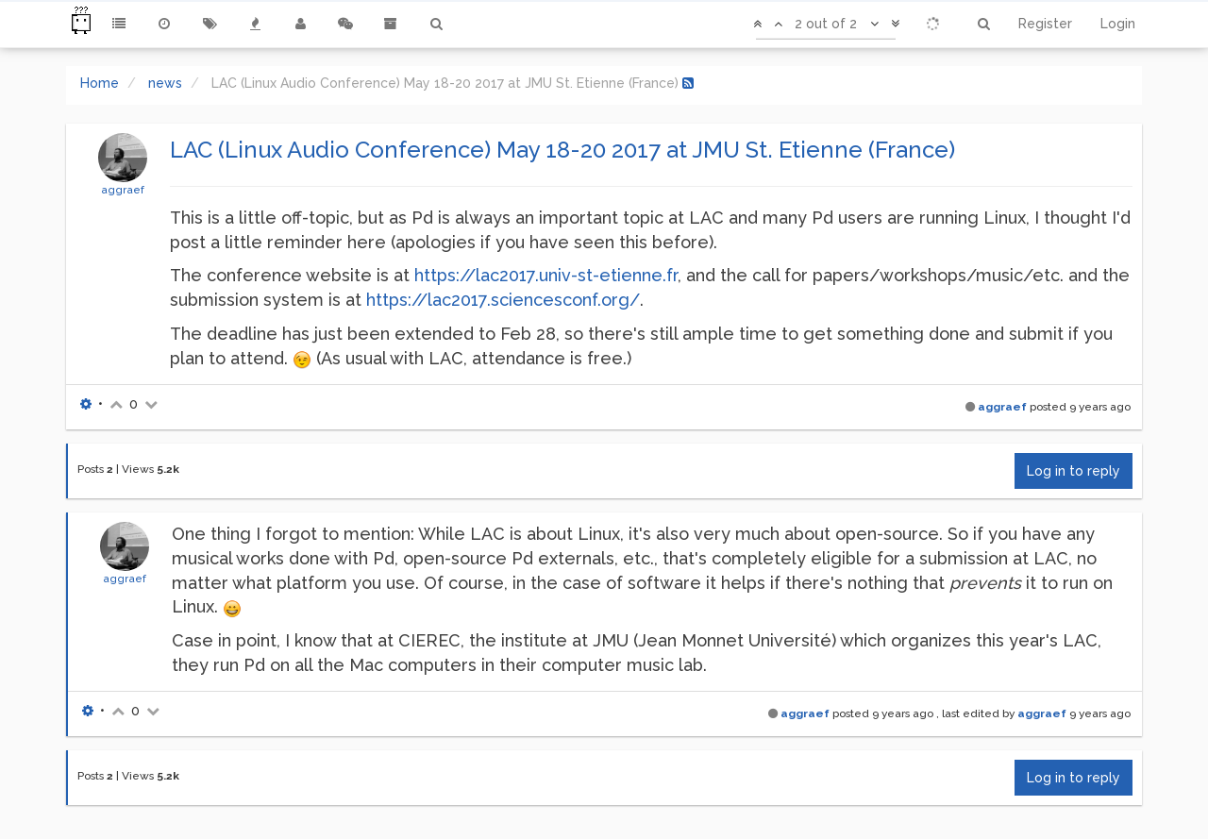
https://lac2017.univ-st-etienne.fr (546, 275)
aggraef (122, 189)
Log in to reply (1073, 470)
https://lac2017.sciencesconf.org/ (503, 300)
